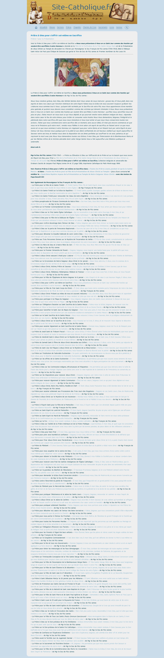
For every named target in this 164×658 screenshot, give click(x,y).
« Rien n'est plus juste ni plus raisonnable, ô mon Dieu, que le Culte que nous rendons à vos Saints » (82, 613)
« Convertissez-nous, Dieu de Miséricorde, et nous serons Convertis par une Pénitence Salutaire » (81, 477)
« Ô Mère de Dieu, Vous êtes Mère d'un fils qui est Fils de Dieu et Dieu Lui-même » (80, 246)
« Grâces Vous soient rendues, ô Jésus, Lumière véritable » (69, 421)
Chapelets (77, 27)
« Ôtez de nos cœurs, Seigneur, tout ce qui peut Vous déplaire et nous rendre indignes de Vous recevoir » (80, 382)
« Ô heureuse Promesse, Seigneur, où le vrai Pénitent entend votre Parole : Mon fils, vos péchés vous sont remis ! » (80, 471)
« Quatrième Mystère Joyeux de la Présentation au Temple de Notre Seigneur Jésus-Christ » (78, 174)
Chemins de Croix (89, 27)
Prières (68, 27)
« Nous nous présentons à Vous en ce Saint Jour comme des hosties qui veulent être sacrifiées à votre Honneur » (79, 284)
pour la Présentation (46, 39)
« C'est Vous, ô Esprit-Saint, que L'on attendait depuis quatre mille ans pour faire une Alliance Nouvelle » (81, 406)
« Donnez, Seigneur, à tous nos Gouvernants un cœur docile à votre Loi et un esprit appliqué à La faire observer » (81, 545)
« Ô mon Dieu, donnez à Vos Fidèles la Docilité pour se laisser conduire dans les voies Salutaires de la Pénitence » (81, 458)
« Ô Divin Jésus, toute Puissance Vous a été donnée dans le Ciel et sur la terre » (82, 387)
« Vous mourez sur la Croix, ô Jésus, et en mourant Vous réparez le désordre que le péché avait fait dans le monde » (81, 322)
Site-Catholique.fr (82, 8)
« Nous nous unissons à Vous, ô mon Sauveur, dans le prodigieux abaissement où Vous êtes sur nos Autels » (81, 317)
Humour (119, 27)
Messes (52, 27)
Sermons (60, 27)
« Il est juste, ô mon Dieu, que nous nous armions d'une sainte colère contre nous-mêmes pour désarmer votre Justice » (80, 452)
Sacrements (102, 27)
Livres (112, 27)
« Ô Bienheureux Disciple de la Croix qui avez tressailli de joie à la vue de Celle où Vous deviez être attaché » (80, 607)
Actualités (43, 27)
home (36, 27)
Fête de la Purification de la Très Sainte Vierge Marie (95, 46)
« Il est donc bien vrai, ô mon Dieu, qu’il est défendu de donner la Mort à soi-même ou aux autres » (81, 539)
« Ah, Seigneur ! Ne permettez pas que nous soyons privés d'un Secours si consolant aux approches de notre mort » (78, 645)
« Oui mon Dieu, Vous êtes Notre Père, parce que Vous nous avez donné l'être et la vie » (80, 203)
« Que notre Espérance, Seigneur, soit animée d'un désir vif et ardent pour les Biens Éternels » (80, 634)
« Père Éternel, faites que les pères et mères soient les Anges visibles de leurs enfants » (82, 534)
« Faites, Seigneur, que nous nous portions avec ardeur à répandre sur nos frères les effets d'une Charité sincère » (81, 507)
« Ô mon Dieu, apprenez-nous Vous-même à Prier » (77, 432)
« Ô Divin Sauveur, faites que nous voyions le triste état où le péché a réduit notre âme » (83, 445)
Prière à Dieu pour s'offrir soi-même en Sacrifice (56, 36)
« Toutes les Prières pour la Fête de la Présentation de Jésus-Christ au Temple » (77, 171)
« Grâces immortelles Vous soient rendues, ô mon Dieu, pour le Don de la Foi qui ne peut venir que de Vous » (82, 623)
